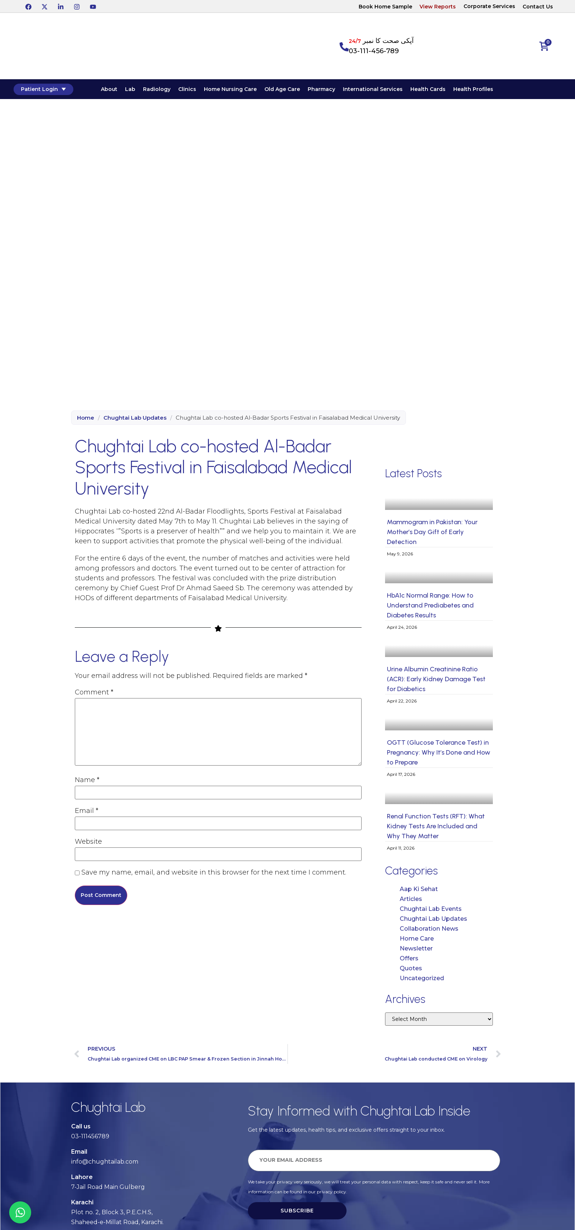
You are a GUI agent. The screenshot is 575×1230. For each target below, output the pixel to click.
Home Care (417, 940)
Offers (409, 960)
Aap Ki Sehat (419, 891)
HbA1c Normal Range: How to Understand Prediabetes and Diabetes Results (430, 608)
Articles (411, 901)
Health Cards (436, 90)
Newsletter (416, 950)
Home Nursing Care (238, 90)
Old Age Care (290, 90)
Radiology (165, 90)
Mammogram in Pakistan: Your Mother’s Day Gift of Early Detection (432, 534)
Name (87, 780)
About (117, 90)
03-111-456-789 (374, 51)
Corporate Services (489, 6)
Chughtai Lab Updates (134, 419)
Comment (94, 693)
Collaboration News (429, 930)
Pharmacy (330, 90)
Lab (138, 90)
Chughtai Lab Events (431, 911)
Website (88, 842)
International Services (381, 90)
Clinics (196, 90)
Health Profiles (482, 90)
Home (85, 419)
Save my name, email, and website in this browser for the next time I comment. (213, 873)
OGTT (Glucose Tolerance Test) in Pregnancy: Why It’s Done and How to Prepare (438, 755)
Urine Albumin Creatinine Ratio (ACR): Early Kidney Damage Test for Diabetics (436, 682)
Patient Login (55, 90)
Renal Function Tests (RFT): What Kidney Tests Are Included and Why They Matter (436, 829)
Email (86, 811)
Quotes (411, 970)
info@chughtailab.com (104, 1163)
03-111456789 (90, 1138)
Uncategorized (422, 980)
